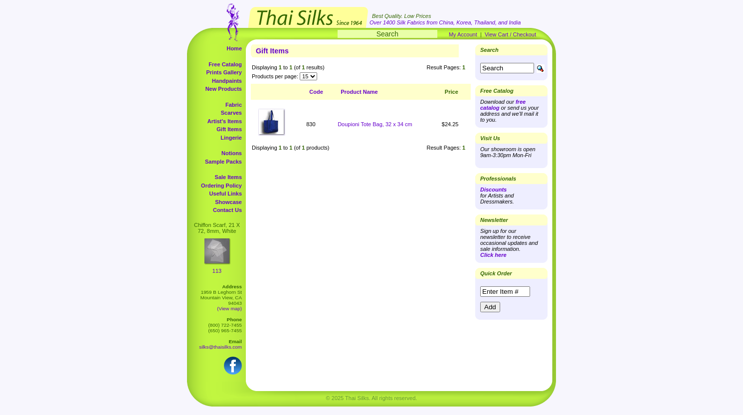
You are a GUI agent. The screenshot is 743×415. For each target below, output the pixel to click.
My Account (463, 34)
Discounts (493, 190)
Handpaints (227, 81)
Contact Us (227, 210)
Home (234, 48)
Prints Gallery (224, 72)
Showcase (228, 202)
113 (216, 271)
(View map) (229, 308)
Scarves (231, 113)
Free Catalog (225, 64)
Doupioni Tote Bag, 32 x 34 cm (375, 124)
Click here (493, 255)
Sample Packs (223, 162)
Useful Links (225, 194)
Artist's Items (224, 121)
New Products (223, 89)
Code (316, 92)
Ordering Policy (221, 186)
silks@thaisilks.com (220, 347)
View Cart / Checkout (510, 34)
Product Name (359, 92)
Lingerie (231, 138)
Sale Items (228, 177)
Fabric (233, 105)
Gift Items (229, 129)
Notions (231, 153)
